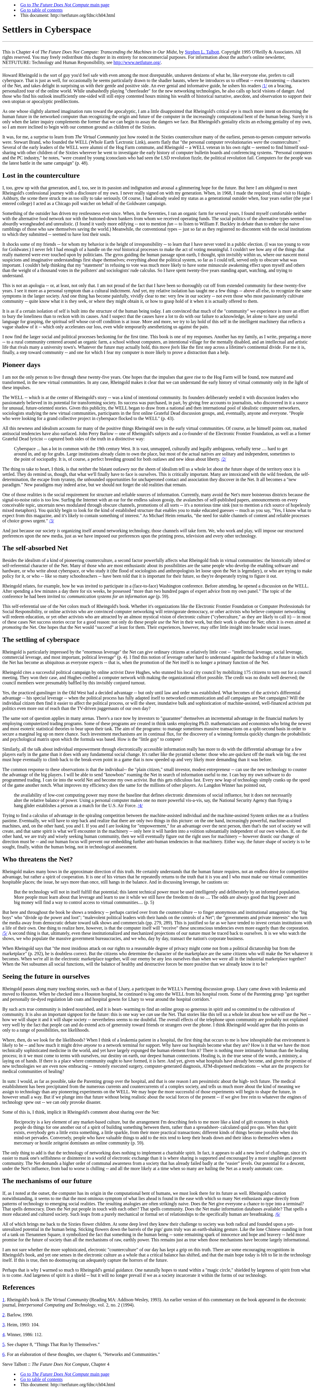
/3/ (51, 520)
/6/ (277, 1214)
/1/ (264, 85)
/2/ (223, 459)
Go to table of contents (41, 10)
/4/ (140, 805)
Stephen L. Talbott (202, 51)
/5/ (4, 933)
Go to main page (64, 4)
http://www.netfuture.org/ (137, 62)
